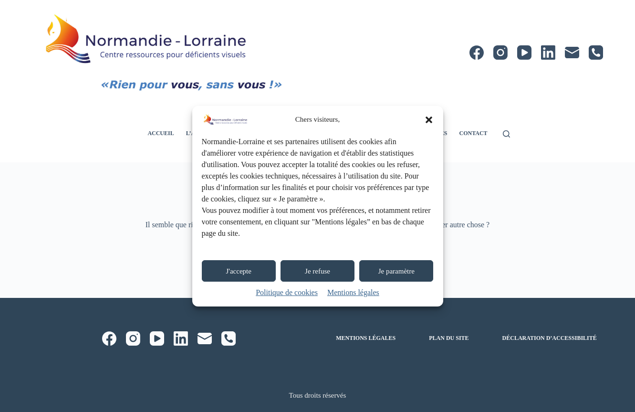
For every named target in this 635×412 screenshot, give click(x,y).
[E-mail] (572, 52)
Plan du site (448, 338)
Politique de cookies (287, 292)
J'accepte (238, 271)
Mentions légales (353, 292)
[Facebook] (476, 52)
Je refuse (317, 271)
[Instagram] (500, 52)
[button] (429, 120)
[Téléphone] (596, 52)
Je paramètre (396, 271)
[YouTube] (524, 52)
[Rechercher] (506, 133)
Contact (473, 133)
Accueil (160, 133)
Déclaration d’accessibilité (549, 338)
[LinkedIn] (548, 52)
